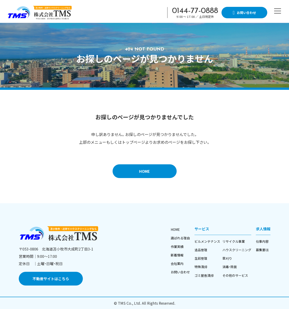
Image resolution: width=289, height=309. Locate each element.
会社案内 (177, 263)
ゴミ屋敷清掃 (204, 275)
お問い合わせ (180, 272)
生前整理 (200, 258)
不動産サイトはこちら (50, 279)
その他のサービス (235, 275)
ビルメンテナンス (207, 241)
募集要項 (262, 250)
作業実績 (177, 246)
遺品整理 (200, 250)
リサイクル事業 (233, 241)
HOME (144, 171)
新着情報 (177, 255)
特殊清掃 (200, 267)
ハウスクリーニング (236, 250)
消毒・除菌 (229, 267)
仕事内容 (262, 241)
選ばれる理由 (180, 238)
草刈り (227, 258)
